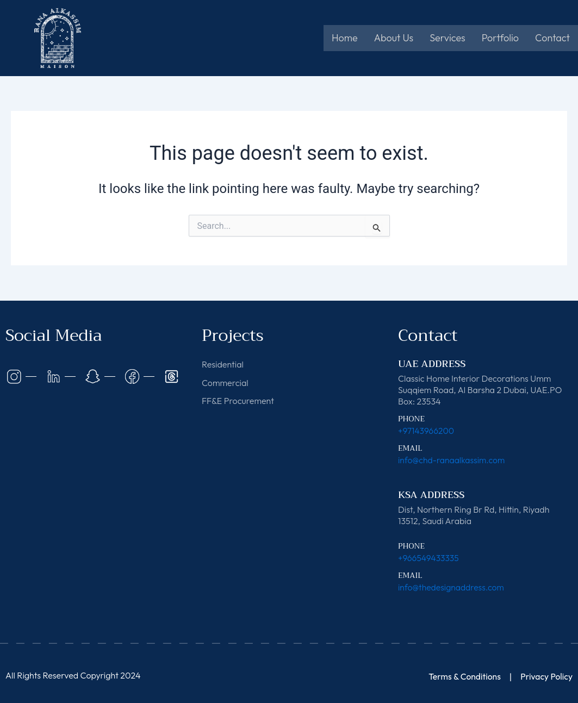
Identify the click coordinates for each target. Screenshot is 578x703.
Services (447, 38)
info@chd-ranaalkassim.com (452, 460)
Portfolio (500, 38)
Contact (552, 38)
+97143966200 (426, 430)
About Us (394, 38)
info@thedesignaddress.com (452, 587)
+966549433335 (429, 557)
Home (345, 38)
